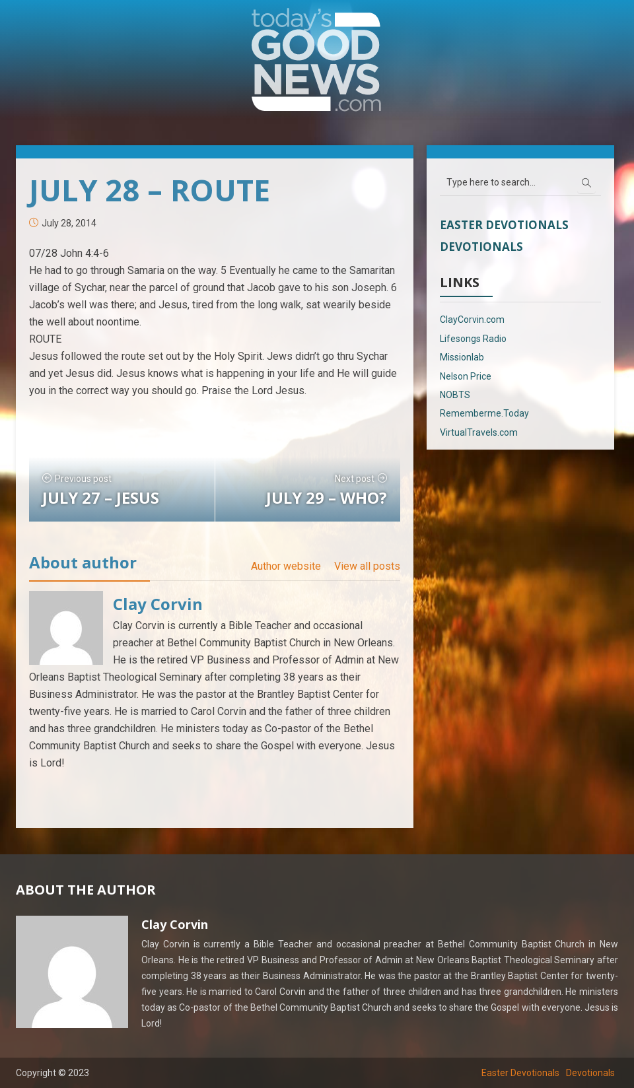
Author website (286, 566)
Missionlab (462, 357)
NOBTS (455, 395)
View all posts (367, 566)
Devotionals (481, 246)
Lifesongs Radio (473, 338)
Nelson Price (465, 376)
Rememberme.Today (484, 413)
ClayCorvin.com (472, 319)
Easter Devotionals (504, 224)
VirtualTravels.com (479, 432)
